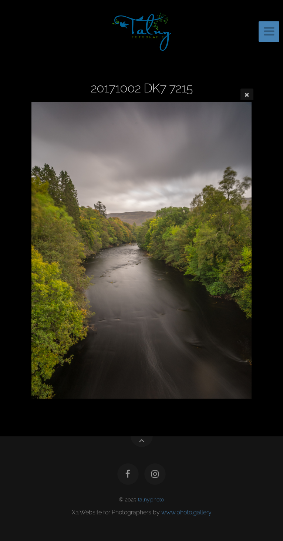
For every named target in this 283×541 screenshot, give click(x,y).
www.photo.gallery (186, 512)
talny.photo (151, 499)
